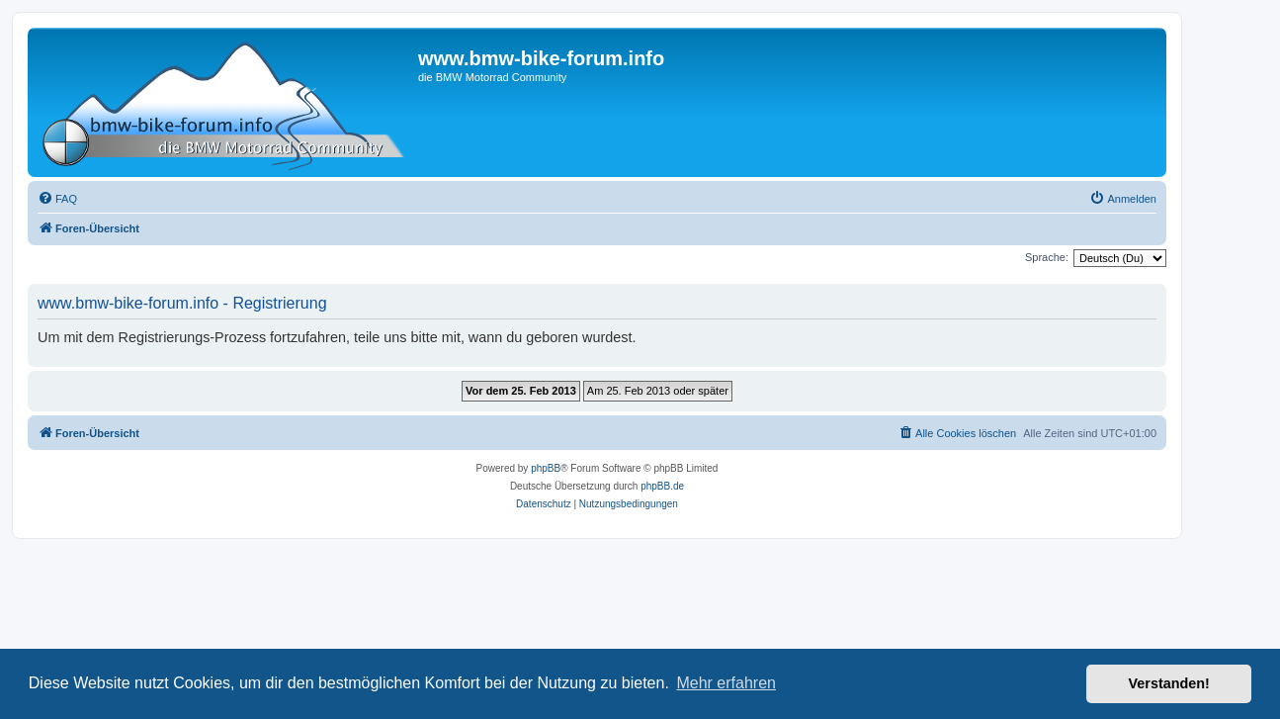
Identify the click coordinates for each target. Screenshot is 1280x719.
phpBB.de (662, 486)
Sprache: (1046, 257)
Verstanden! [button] (1169, 683)
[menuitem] (57, 199)
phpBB (545, 468)
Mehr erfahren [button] (726, 682)
